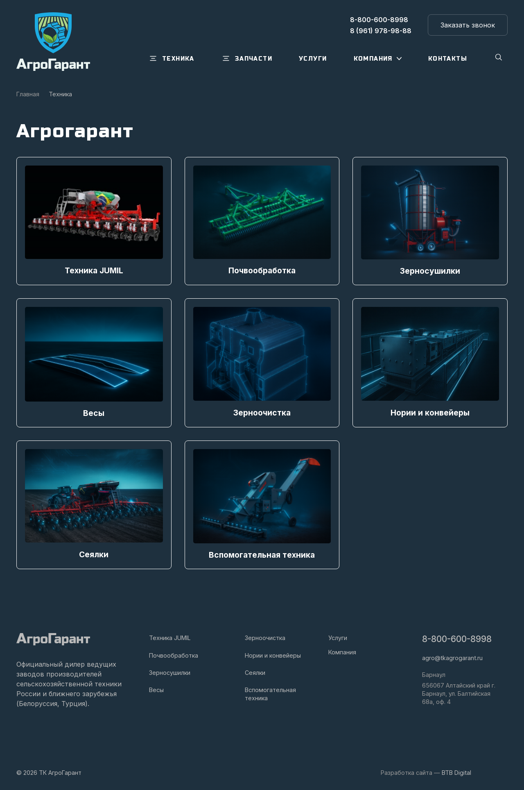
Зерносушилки (169, 671)
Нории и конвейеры (273, 654)
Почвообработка (173, 654)
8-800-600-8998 (457, 638)
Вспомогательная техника (270, 692)
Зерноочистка (265, 636)
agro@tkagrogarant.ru (452, 657)
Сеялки (255, 671)
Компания (342, 650)
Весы (156, 688)
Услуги (337, 636)
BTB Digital (456, 771)
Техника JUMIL (170, 636)
